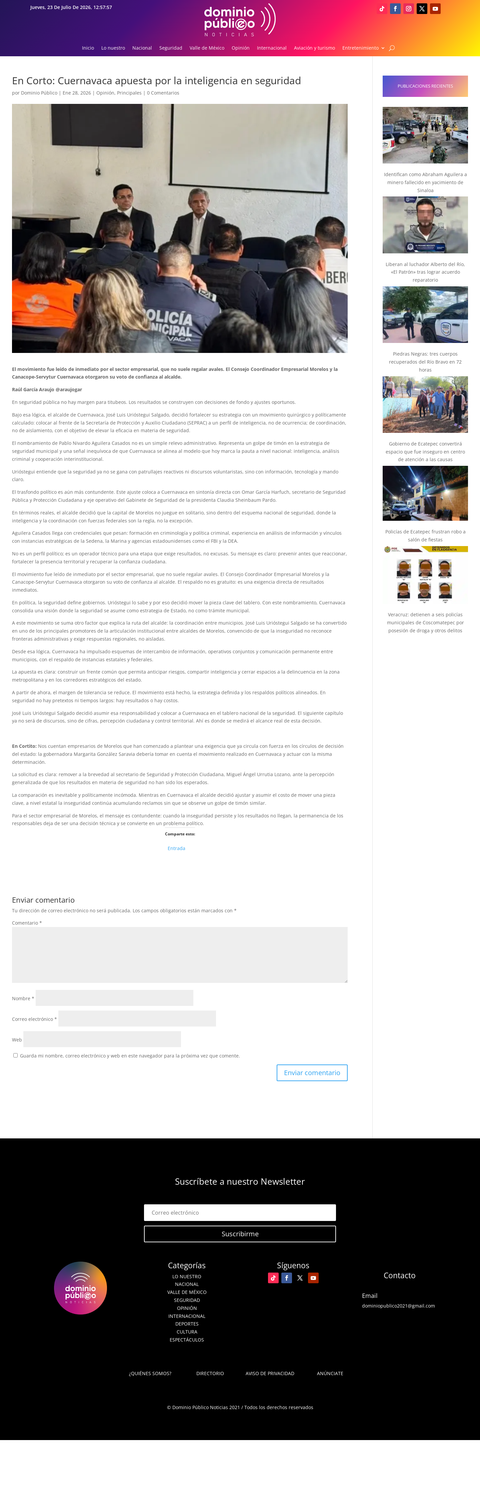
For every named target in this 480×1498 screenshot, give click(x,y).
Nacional (142, 48)
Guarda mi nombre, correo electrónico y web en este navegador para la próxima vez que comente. (130, 1055)
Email (370, 1296)
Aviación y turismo (314, 48)
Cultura (187, 1332)
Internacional (272, 48)
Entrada (176, 847)
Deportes (187, 1324)
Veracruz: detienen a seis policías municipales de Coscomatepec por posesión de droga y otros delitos (425, 622)
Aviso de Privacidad (270, 1373)
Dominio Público (39, 93)
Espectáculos (187, 1340)
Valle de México (207, 48)
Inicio (88, 48)
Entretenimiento (360, 48)
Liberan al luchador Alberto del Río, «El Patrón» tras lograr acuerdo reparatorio (425, 272)
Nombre (23, 998)
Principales (129, 93)
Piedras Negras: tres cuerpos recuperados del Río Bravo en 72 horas (425, 362)
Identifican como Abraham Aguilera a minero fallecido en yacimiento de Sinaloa (425, 182)
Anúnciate (330, 1373)
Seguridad (170, 48)
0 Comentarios (163, 93)
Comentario (27, 923)
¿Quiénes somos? (150, 1373)
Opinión (241, 48)
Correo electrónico (34, 1019)
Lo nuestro (113, 48)
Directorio (210, 1373)
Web (17, 1040)
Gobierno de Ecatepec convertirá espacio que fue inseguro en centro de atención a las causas (425, 452)
